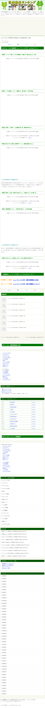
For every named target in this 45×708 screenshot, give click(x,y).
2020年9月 (4, 671)
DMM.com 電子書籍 (14, 421)
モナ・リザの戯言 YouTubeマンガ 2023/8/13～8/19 (11, 539)
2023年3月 (4, 589)
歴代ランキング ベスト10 (6, 392)
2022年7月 (4, 611)
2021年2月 (4, 658)
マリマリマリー (6, 354)
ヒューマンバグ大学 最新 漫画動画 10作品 (26, 280)
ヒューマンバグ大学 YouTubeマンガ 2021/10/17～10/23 (16, 327)
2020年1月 (4, 693)
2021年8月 (4, 641)
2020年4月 (4, 685)
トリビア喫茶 (5, 378)
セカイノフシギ (6, 363)
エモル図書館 (5, 372)
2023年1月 (4, 595)
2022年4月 (4, 619)
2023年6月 (4, 581)
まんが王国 (12, 411)
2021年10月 (4, 636)
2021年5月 (4, 649)
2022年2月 (4, 625)
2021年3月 (4, 655)
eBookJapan (12, 402)
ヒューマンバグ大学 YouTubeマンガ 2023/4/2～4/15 (16, 321)
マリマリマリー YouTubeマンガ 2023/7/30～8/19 (11, 550)
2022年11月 (4, 600)
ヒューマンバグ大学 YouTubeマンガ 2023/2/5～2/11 (16, 298)
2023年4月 (4, 586)
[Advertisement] (22, 25)
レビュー (33, 402)
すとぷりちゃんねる (6, 471)
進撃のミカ (5, 376)
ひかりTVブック (13, 418)
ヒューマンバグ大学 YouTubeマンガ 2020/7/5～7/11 (10, 337)
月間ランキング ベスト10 (6, 390)
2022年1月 (4, 627)
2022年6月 (4, 614)
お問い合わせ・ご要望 (6, 568)
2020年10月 (4, 669)
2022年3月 (4, 622)
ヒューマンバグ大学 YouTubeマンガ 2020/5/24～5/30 (16, 315)
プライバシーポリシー (6, 566)
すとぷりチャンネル (6, 379)
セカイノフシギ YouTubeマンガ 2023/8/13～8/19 (11, 536)
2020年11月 (4, 666)
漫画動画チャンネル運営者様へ (7, 565)
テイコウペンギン (6, 373)
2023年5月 (4, 584)
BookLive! (12, 404)
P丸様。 (4, 360)
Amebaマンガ (12, 423)
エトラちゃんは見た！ (7, 357)
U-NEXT (11, 409)
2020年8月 (4, 674)
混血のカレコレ (6, 457)
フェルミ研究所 (6, 370)
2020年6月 (4, 680)
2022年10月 (4, 603)
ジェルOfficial (5, 452)
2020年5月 (4, 682)
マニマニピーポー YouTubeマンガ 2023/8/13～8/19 (11, 547)
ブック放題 (12, 428)
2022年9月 (4, 606)
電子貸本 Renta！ (13, 416)
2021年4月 (4, 652)
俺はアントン (5, 366)
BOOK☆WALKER (13, 426)
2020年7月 (4, 677)
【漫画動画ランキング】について (8, 563)
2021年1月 (4, 660)
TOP (13, 699)
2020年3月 (4, 688)
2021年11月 (4, 633)
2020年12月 (4, 663)
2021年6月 (4, 647)
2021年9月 (4, 638)
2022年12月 (4, 597)
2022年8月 (4, 608)
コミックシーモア (13, 414)
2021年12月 (4, 630)
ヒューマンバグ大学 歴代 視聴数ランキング (26, 284)
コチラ (29, 137)
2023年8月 (4, 575)
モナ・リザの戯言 (6, 361)
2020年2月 (4, 691)
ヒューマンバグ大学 (6, 446)
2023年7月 (4, 578)
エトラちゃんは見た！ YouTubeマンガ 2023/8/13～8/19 (12, 545)
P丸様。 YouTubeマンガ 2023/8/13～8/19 (10, 542)
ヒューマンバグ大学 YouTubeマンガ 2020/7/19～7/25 (34, 337)
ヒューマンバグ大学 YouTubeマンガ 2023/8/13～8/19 (12, 553)
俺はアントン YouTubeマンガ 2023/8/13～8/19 (11, 531)
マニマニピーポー (6, 355)
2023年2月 (4, 592)
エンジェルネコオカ (6, 375)
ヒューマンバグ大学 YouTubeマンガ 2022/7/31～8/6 (16, 304)
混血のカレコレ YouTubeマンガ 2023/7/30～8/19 (11, 534)
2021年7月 (4, 644)
